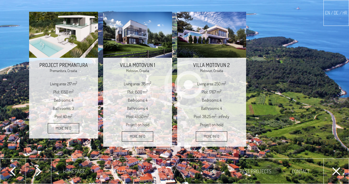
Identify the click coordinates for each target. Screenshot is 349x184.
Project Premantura (63, 65)
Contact (301, 171)
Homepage (74, 171)
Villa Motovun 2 (211, 65)
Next (38, 171)
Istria (209, 171)
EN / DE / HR (336, 13)
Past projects (255, 171)
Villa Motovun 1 (137, 65)
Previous (13, 171)
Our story (165, 171)
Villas (119, 171)
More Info (63, 128)
